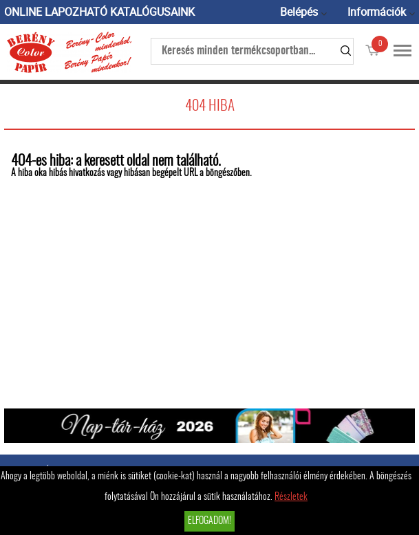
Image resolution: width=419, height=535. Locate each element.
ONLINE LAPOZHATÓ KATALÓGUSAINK (99, 11)
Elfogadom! (209, 521)
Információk (376, 11)
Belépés (299, 11)
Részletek (291, 497)
